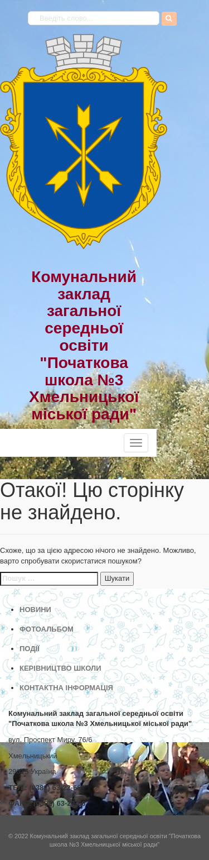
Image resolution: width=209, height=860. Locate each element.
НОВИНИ (35, 609)
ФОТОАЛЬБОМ (47, 629)
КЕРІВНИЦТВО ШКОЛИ (60, 668)
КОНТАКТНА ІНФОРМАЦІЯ (66, 688)
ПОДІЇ (30, 648)
